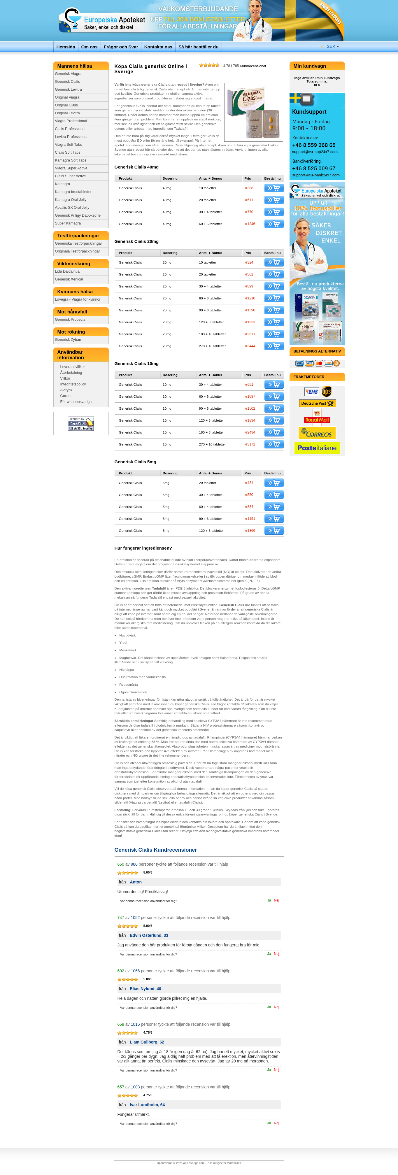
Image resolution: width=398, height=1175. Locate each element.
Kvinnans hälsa (75, 291)
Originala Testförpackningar (77, 251)
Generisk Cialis (67, 82)
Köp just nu (274, 188)
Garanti (66, 396)
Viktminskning (74, 263)
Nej (276, 900)
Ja (269, 900)
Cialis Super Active (70, 176)
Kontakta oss (158, 46)
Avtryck (66, 390)
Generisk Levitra (68, 89)
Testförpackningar (79, 235)
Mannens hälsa (75, 66)
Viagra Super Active (71, 168)
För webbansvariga (76, 402)
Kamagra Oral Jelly (71, 200)
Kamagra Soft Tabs (71, 160)
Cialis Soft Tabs (67, 152)
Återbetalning (71, 373)
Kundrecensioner (244, 66)
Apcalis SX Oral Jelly (72, 208)
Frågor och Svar (121, 46)
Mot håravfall (73, 312)
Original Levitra (67, 113)
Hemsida (66, 46)
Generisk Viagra (68, 74)
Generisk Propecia (70, 320)
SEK (327, 45)
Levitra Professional (71, 137)
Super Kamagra (68, 223)
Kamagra (62, 184)
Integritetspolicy (73, 384)
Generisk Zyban (68, 340)
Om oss (89, 46)
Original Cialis (66, 105)
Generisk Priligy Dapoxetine (78, 215)
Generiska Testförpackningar (78, 243)
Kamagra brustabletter (73, 192)
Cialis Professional (70, 129)
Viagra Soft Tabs (68, 145)
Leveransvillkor (72, 367)
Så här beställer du (198, 46)
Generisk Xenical (69, 279)
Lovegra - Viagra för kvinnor (78, 299)
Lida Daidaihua (67, 271)
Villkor (65, 378)
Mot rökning (72, 332)
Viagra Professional (71, 121)
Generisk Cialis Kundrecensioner (156, 850)
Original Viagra (67, 97)
